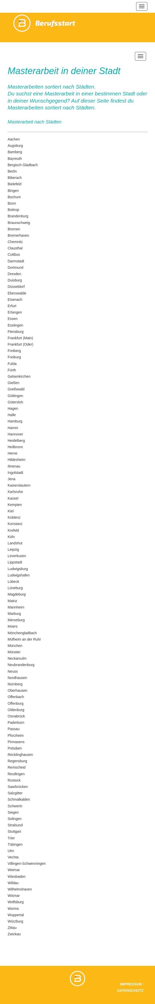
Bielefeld (14, 184)
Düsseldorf (16, 287)
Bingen (13, 191)
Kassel (13, 498)
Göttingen (15, 396)
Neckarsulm (17, 658)
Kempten (15, 505)
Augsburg (15, 146)
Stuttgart (14, 831)
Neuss (13, 671)
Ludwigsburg (18, 569)
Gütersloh (15, 402)
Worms (13, 909)
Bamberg (15, 152)
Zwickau (14, 934)
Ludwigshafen (19, 575)
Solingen (15, 819)
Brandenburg (18, 216)
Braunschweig (19, 223)
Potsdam (15, 748)
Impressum (131, 984)
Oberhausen (17, 690)
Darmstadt (16, 261)
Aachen (14, 139)
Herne (12, 453)
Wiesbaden (16, 876)
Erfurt (12, 306)
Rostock (14, 780)
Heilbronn (15, 447)
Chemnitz (15, 242)
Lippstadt (15, 562)
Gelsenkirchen (19, 376)
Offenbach (16, 697)
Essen (13, 319)
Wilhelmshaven (20, 889)
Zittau (12, 928)
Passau (14, 729)
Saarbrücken (18, 787)
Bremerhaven (18, 235)
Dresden (14, 274)
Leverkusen (17, 556)
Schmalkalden (19, 799)
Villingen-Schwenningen (27, 863)
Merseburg (16, 620)
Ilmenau (14, 466)
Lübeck (13, 581)
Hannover (15, 434)
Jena (11, 479)
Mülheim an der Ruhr (24, 639)
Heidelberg (16, 441)
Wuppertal (16, 915)
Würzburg (15, 921)
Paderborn (16, 722)
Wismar (14, 896)
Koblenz (14, 517)
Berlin (12, 171)
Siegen (13, 812)
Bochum (14, 197)
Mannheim (16, 607)
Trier (11, 838)
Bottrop (13, 210)
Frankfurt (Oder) (20, 344)
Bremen (14, 229)
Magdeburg (17, 594)
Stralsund (15, 825)
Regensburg (17, 761)
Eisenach (15, 300)
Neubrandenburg (21, 665)
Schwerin (15, 806)
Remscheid (16, 767)
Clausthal (15, 248)
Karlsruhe (15, 492)
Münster (14, 652)
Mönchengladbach (22, 633)
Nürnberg (15, 684)
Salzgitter (15, 793)
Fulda (12, 364)
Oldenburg (16, 710)
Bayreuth (15, 159)
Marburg (14, 614)
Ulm (11, 851)
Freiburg (14, 357)
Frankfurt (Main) (20, 338)
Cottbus (14, 254)
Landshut (15, 543)
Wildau (13, 883)
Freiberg (14, 351)
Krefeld (13, 530)
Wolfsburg (16, 902)
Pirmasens (16, 742)
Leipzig (13, 549)
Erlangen (15, 312)
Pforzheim (16, 735)
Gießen (13, 383)
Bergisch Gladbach (23, 165)
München (15, 646)
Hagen (13, 408)
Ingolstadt (15, 473)
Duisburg (15, 280)
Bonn (12, 203)
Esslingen (15, 325)
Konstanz (15, 524)
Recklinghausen (20, 755)
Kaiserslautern (19, 485)
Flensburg (15, 332)
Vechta (13, 857)
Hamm (13, 428)
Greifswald (16, 389)
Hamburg (15, 421)
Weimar (14, 870)
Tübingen (15, 844)
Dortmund (15, 267)
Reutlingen (16, 774)
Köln (11, 537)
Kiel (11, 511)
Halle (12, 415)
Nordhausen (17, 678)
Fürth (12, 370)
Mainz (12, 601)
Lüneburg (15, 588)
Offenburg (15, 703)
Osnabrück (16, 716)
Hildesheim (16, 460)
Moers (13, 626)
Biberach (15, 178)
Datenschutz (130, 990)
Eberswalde (17, 293)
